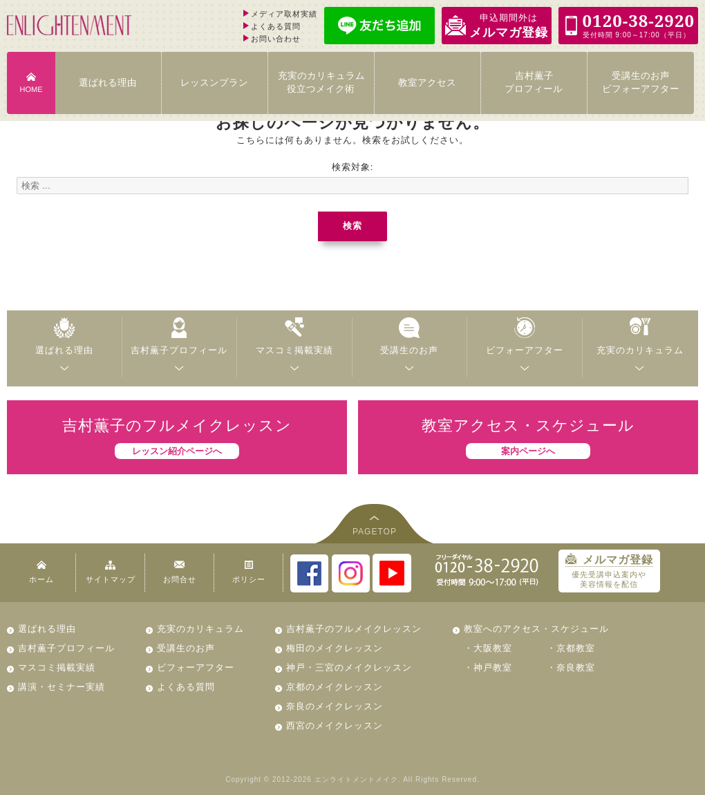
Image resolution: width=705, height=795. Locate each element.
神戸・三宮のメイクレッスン (349, 667)
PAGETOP (374, 531)
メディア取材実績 (284, 14)
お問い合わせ (276, 39)
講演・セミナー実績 (61, 687)
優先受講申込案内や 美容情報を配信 (608, 571)
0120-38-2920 (487, 569)
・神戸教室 (488, 667)
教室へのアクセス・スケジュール (536, 629)
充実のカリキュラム (200, 629)
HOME (30, 89)
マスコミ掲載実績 (56, 667)
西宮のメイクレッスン (334, 725)
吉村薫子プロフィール (66, 648)
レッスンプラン (214, 82)
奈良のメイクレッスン (334, 706)
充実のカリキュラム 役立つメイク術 (321, 82)
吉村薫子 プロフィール (534, 82)
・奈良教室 (571, 667)
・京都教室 (571, 648)
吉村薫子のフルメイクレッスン (354, 629)
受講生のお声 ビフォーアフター (640, 82)
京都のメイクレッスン (334, 687)
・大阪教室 (488, 648)
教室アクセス (427, 82)
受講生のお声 (186, 648)
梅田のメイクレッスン (334, 648)
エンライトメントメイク (356, 779)
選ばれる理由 (108, 82)
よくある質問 (276, 26)
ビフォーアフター (195, 667)
